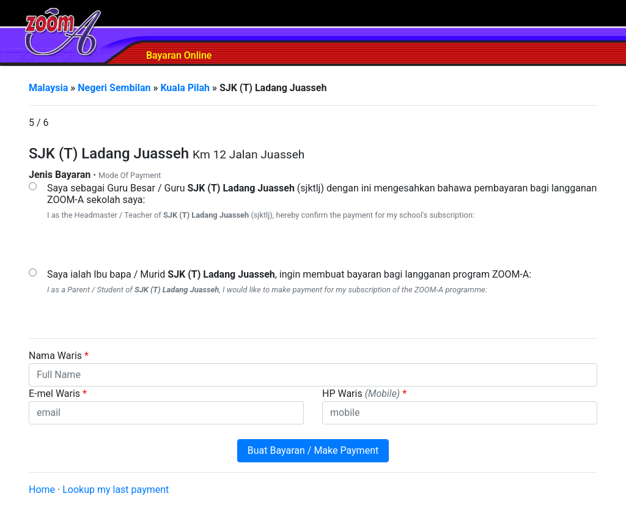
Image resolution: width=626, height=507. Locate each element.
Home (42, 489)
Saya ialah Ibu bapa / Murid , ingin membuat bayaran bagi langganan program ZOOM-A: (289, 274)
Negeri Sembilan (114, 88)
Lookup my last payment (115, 489)
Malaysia (48, 88)
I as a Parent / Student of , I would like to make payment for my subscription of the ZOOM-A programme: (267, 289)
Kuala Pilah (185, 88)
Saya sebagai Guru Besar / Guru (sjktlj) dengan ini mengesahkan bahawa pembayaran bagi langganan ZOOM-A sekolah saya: (322, 193)
